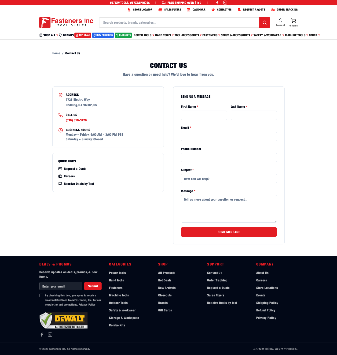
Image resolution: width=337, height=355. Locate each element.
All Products (166, 273)
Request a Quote (72, 169)
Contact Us (214, 273)
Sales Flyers (215, 295)
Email (186, 128)
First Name (189, 106)
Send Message (229, 232)
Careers (66, 176)
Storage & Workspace (124, 318)
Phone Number (191, 149)
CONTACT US (221, 10)
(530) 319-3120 (76, 120)
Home (56, 53)
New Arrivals (167, 288)
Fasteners (115, 288)
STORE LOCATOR (139, 10)
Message (188, 191)
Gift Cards (165, 310)
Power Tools (117, 273)
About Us (262, 273)
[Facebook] (41, 334)
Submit (93, 286)
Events (260, 295)
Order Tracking (217, 280)
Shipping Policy (267, 303)
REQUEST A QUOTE (250, 10)
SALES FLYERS (169, 10)
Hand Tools (116, 280)
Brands (163, 303)
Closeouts (165, 295)
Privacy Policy (87, 304)
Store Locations (267, 288)
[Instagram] (50, 334)
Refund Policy (265, 310)
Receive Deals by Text (76, 184)
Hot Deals (164, 280)
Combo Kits (117, 325)
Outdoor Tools (118, 303)
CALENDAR (195, 10)
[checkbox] (41, 295)
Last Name (239, 106)
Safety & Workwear (122, 310)
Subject (187, 170)
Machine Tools (119, 295)
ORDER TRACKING (284, 10)
